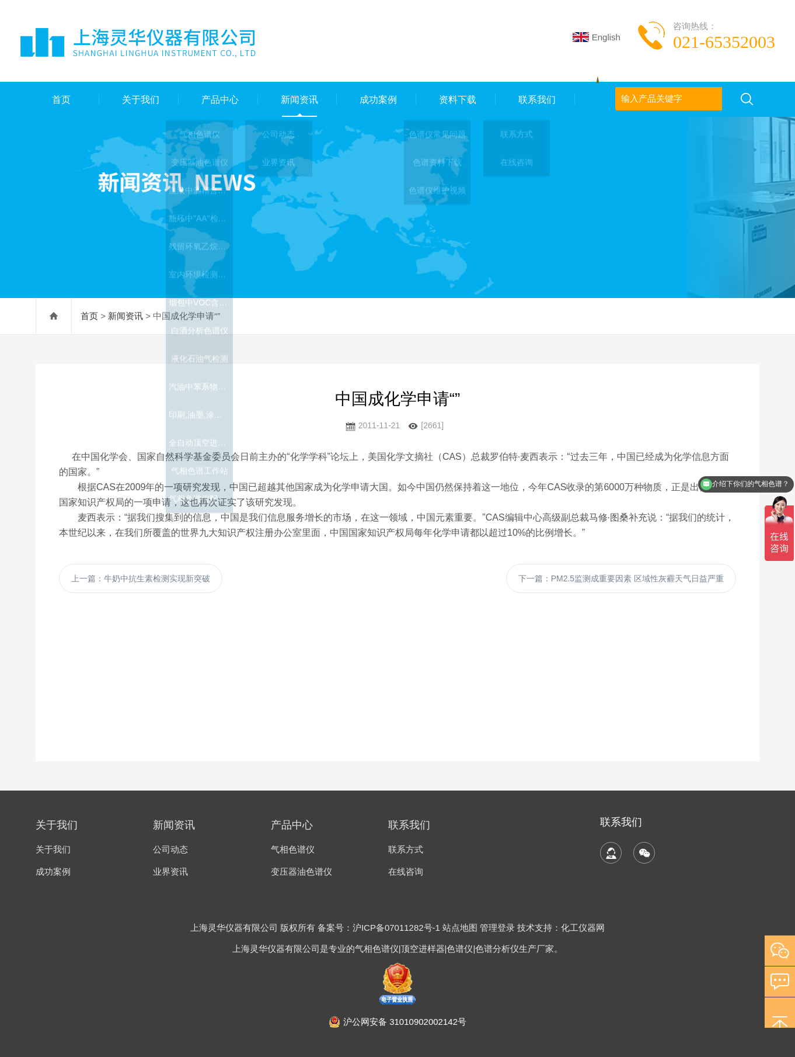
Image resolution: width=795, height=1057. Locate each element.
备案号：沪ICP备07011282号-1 (380, 928)
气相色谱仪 (293, 849)
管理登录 (497, 928)
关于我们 (139, 99)
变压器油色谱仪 (301, 871)
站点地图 (459, 928)
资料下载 (456, 99)
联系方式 (405, 849)
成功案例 (376, 99)
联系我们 (535, 99)
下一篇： (621, 578)
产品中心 (218, 99)
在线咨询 (405, 871)
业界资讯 (170, 871)
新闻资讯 (298, 99)
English (596, 37)
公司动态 (170, 849)
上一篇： (140, 578)
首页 (59, 99)
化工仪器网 (583, 928)
